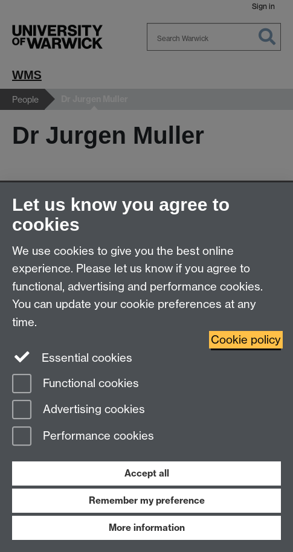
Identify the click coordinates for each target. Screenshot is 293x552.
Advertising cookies (78, 410)
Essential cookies (72, 357)
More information (147, 527)
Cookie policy (246, 340)
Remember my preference (147, 500)
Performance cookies (83, 437)
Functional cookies (75, 384)
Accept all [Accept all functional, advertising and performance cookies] (146, 473)
